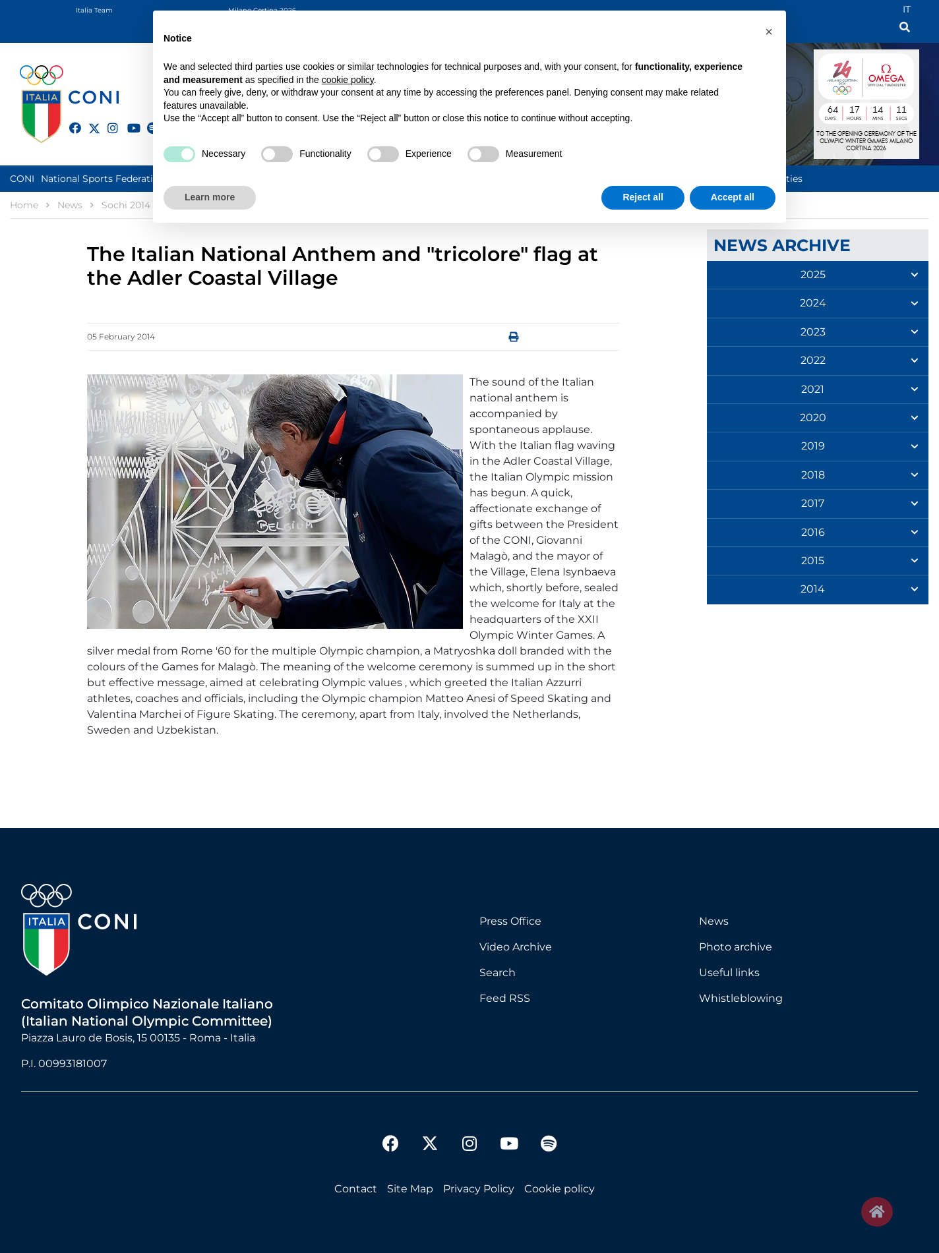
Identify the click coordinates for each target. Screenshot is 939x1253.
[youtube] (127, 120)
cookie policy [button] (348, 79)
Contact (355, 1188)
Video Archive (515, 947)
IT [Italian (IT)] (907, 9)
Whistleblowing (741, 998)
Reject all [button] (642, 197)
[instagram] (107, 120)
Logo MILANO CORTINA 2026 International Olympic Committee (837, 74)
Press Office (510, 921)
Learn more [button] (210, 197)
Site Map (410, 1188)
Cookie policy (559, 1188)
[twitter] (88, 126)
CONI (22, 179)
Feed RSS (504, 998)
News (714, 921)
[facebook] (69, 120)
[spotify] (548, 1145)
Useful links (729, 972)
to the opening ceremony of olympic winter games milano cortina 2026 (866, 142)
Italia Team (94, 10)
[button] (768, 31)
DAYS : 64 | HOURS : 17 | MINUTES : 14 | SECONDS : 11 (866, 112)
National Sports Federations (105, 179)
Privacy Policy (478, 1188)
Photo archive (735, 947)
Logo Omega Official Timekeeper (890, 74)
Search (497, 972)
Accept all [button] (732, 197)
